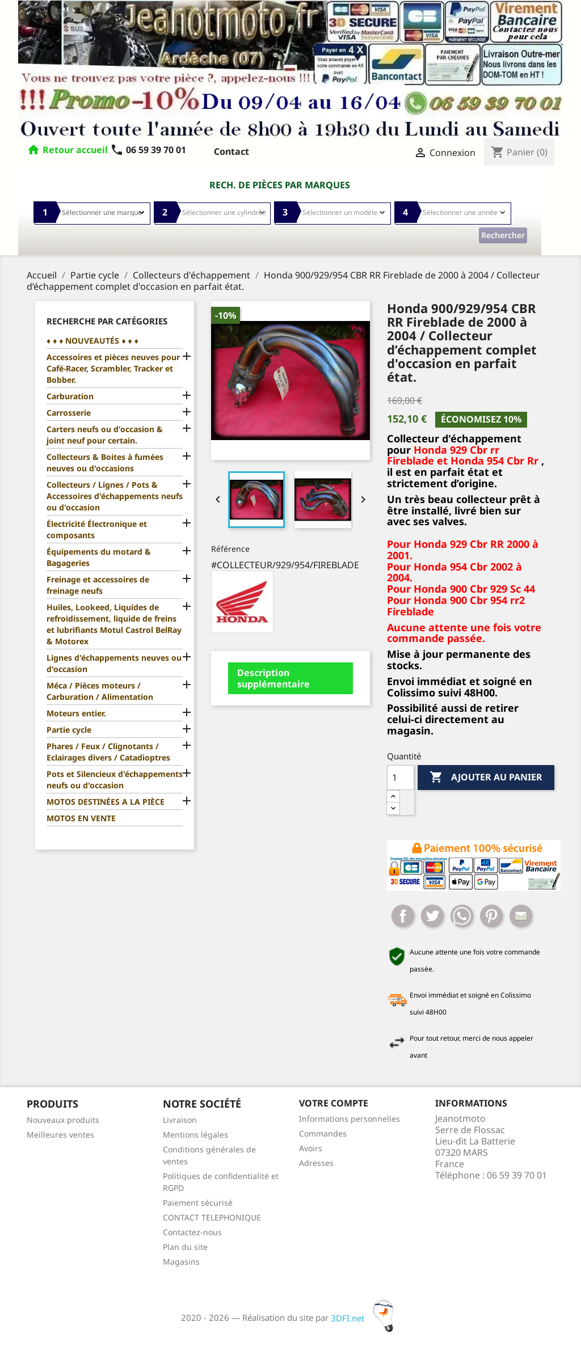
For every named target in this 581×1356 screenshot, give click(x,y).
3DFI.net (366, 1318)
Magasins (181, 1261)
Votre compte (333, 1103)
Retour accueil (75, 149)
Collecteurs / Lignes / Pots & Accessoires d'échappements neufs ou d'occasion (115, 496)
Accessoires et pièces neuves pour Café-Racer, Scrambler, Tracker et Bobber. (113, 368)
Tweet (432, 916)
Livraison (180, 1119)
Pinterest (491, 916)
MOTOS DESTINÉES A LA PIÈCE (106, 801)
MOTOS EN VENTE (81, 818)
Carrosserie (69, 412)
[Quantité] (400, 777)
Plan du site (185, 1246)
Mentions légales (195, 1134)
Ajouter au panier (486, 777)
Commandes (323, 1133)
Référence (230, 548)
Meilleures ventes (60, 1134)
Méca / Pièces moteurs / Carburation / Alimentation (100, 691)
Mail (521, 916)
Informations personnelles (349, 1118)
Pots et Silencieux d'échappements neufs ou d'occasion (115, 779)
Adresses (316, 1163)
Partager (402, 916)
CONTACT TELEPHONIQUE (212, 1217)
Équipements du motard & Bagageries (99, 557)
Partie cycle (69, 729)
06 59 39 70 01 (148, 149)
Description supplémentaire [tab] (273, 678)
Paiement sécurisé (198, 1202)
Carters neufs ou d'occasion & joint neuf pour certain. (105, 435)
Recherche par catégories (107, 321)
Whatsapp (462, 916)
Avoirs (310, 1148)
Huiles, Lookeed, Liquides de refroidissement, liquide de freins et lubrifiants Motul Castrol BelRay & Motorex (114, 624)
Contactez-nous (192, 1232)
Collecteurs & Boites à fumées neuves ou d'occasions (105, 462)
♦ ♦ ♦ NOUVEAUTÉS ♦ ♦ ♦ (92, 340)
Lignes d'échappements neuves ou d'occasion (114, 663)
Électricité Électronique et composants (97, 529)
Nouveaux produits (63, 1119)
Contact (231, 151)
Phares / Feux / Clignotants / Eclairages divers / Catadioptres (108, 752)
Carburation (70, 396)
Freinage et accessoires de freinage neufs (98, 585)
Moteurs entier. (76, 713)
